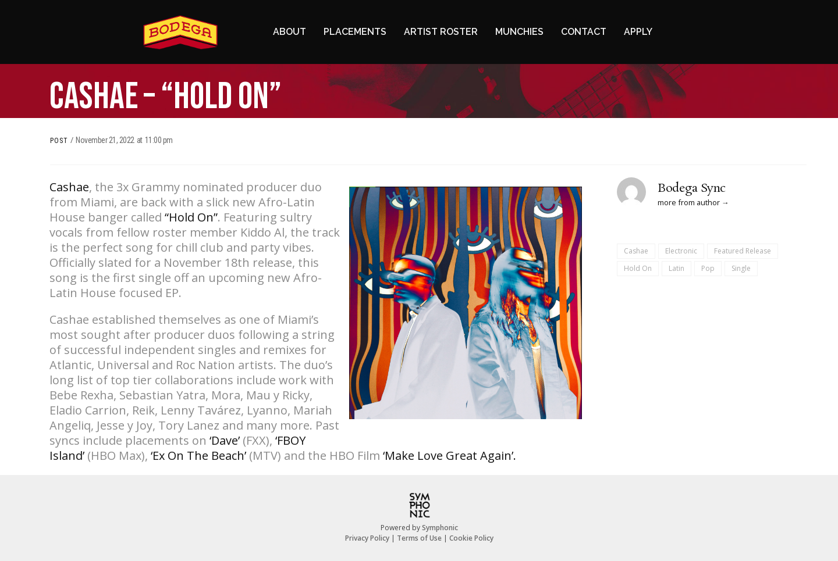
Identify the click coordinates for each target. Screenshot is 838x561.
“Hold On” (191, 217)
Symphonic (440, 528)
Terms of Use (419, 538)
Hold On (638, 268)
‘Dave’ (225, 440)
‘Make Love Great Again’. (449, 455)
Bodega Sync (692, 188)
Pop (708, 268)
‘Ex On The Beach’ (198, 455)
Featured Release (742, 251)
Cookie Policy (471, 538)
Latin (676, 268)
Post (59, 141)
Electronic (681, 251)
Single (741, 268)
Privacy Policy (367, 538)
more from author (689, 202)
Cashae (69, 187)
